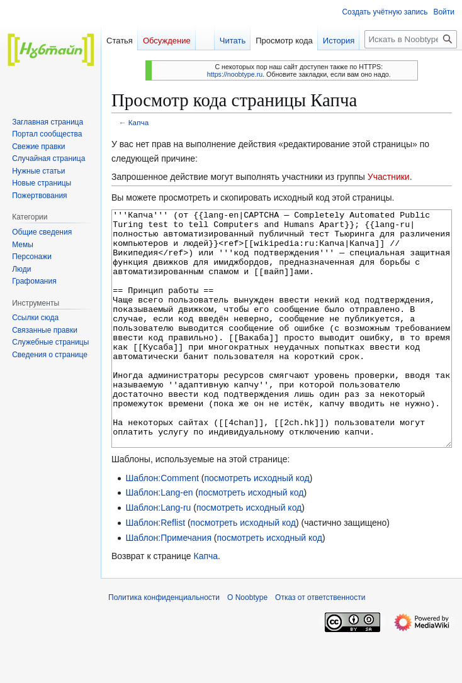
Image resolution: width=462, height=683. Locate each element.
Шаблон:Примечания (168, 585)
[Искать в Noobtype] (410, 39)
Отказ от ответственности (320, 644)
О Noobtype (247, 644)
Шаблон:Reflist (155, 570)
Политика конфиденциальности (164, 644)
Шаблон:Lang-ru (158, 555)
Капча (138, 122)
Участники (389, 177)
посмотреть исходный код (256, 525)
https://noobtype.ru (234, 74)
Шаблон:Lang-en (159, 540)
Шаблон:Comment (161, 525)
